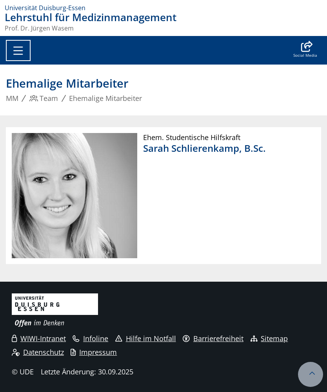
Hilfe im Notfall (145, 338)
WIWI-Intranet (39, 338)
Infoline (90, 338)
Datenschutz (38, 352)
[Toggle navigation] (18, 50)
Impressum (94, 352)
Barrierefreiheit (213, 338)
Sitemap (269, 338)
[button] (305, 50)
